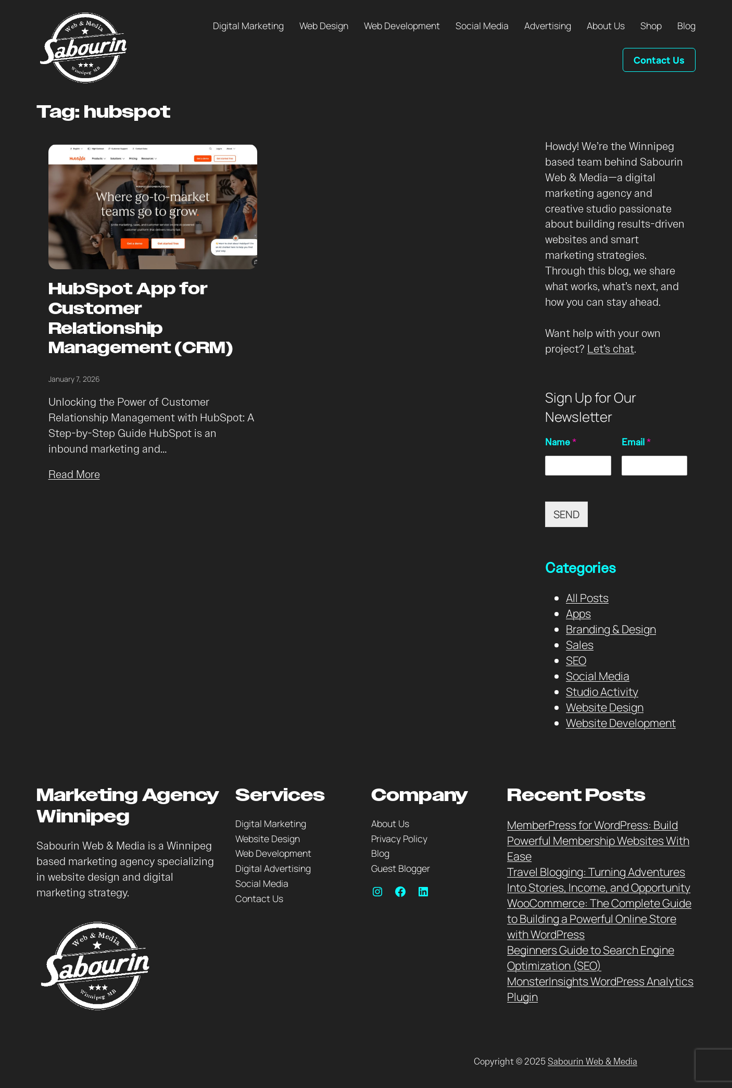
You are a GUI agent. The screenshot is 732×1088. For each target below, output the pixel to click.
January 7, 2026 (74, 379)
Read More (74, 474)
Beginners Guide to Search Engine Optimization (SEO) (590, 957)
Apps (578, 613)
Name (560, 442)
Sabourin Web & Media (592, 1062)
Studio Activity (602, 691)
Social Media (597, 675)
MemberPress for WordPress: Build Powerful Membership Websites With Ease (598, 840)
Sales (580, 644)
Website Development (621, 722)
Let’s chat (610, 349)
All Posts (587, 597)
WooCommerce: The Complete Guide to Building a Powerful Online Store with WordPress (599, 918)
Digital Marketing (270, 823)
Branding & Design (611, 628)
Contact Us (659, 60)
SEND (566, 514)
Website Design (604, 707)
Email (636, 442)
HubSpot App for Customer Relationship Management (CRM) (140, 319)
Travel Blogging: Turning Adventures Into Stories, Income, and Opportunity (598, 879)
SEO (576, 660)
